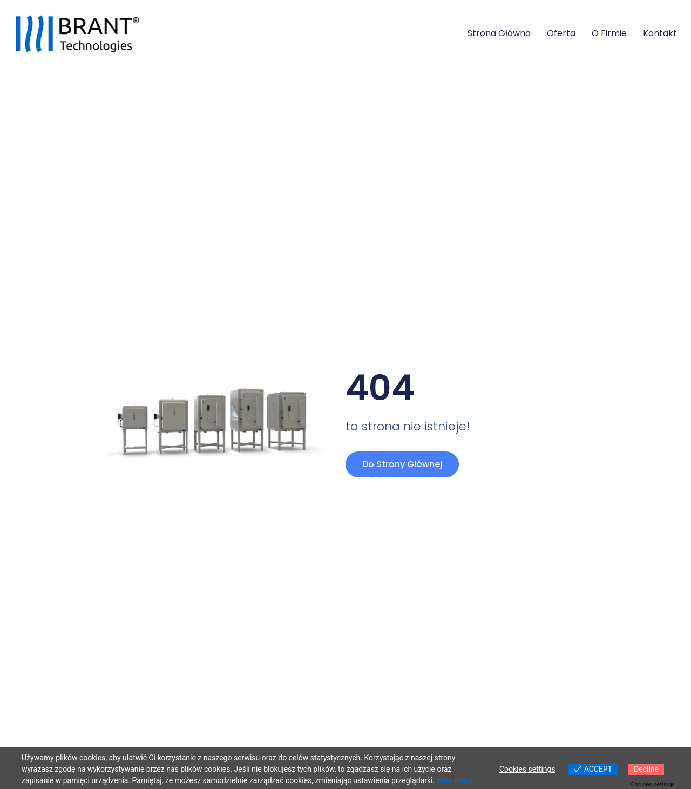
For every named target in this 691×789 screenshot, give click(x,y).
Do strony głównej (402, 464)
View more (454, 780)
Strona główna (499, 33)
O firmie (609, 33)
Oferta (561, 33)
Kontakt (660, 33)
